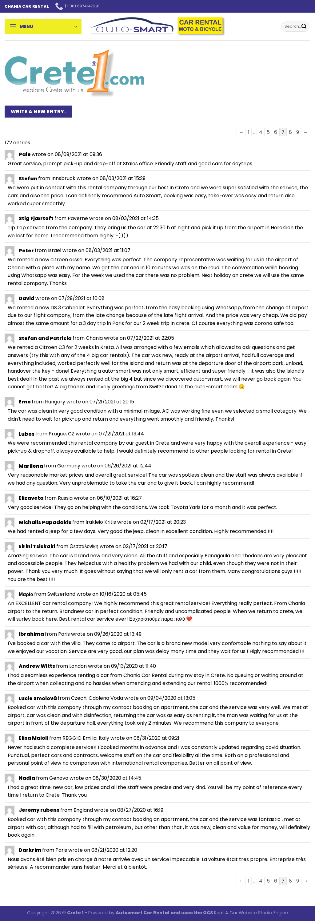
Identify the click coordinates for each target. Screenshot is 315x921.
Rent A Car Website (235, 913)
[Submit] (304, 26)
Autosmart (129, 913)
